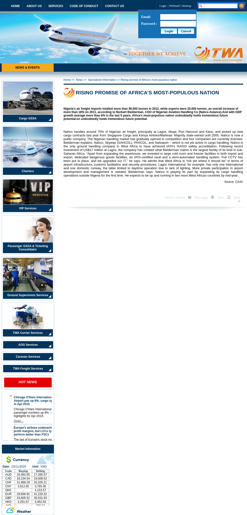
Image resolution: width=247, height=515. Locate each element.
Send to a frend (175, 197)
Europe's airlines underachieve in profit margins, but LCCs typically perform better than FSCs (37, 431)
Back (237, 197)
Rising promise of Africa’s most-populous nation (149, 79)
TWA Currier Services (28, 333)
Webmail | (175, 6)
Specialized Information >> (104, 79)
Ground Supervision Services (27, 295)
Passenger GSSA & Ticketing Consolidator (28, 247)
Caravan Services (28, 356)
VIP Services (28, 208)
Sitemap (186, 6)
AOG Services (28, 344)
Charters (28, 171)
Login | (164, 6)
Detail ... (19, 420)
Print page (201, 197)
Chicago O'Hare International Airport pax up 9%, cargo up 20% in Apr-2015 (36, 401)
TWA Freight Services (28, 368)
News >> (82, 79)
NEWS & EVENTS (27, 67)
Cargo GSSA (28, 118)
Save (221, 197)
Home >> (70, 79)
